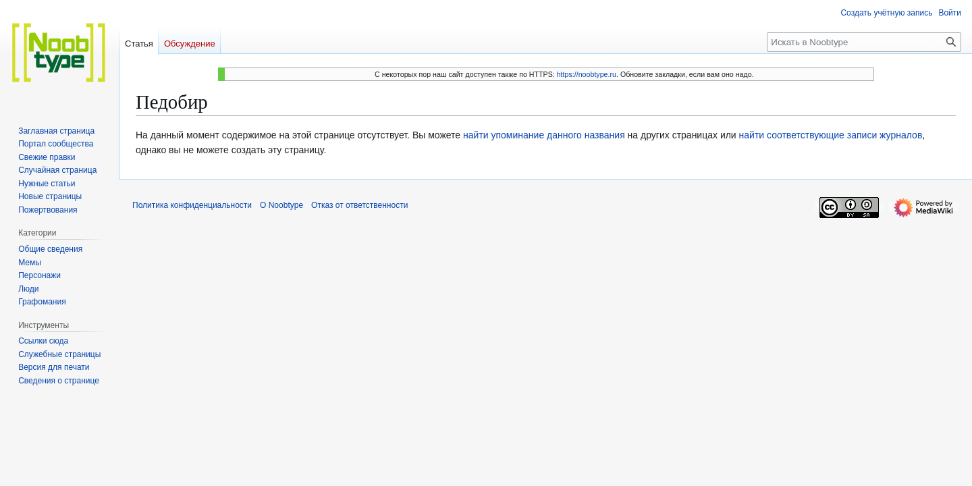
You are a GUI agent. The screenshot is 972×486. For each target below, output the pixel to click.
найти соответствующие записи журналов (831, 135)
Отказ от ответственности (359, 205)
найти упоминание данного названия (544, 135)
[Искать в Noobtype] (864, 42)
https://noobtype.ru (586, 74)
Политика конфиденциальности (192, 205)
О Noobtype (281, 205)
